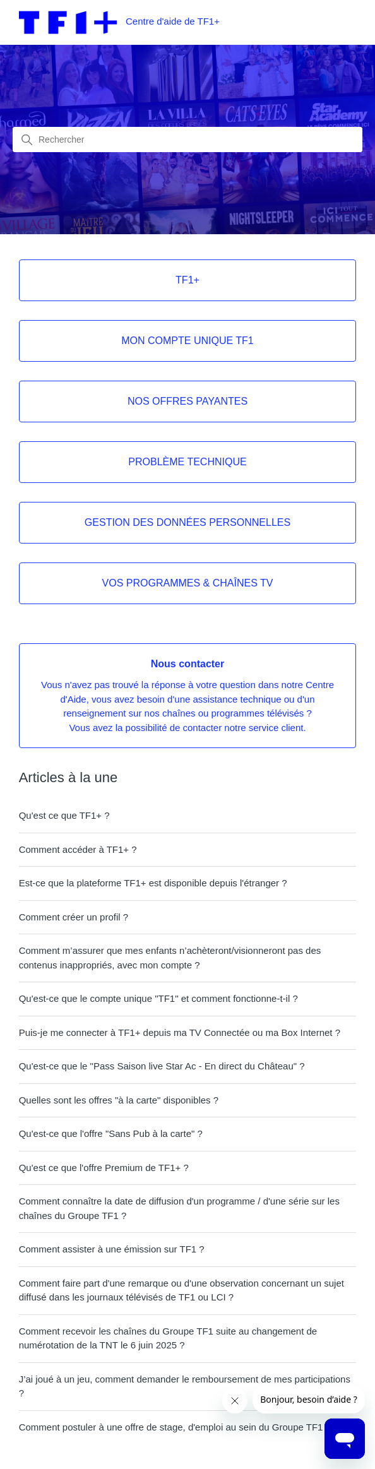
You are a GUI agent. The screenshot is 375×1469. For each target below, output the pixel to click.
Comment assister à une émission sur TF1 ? (112, 1249)
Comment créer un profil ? (73, 917)
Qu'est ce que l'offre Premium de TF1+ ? (104, 1167)
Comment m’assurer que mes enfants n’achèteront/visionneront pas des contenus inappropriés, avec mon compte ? (170, 957)
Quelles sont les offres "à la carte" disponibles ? (118, 1100)
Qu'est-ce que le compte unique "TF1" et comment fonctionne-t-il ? (158, 998)
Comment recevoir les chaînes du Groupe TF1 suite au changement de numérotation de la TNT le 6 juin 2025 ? (168, 1338)
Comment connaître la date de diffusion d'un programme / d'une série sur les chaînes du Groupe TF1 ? (179, 1208)
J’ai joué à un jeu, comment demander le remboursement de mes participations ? (184, 1386)
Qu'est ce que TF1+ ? (64, 815)
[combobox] (187, 139)
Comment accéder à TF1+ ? (78, 849)
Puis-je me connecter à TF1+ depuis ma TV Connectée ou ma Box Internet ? (179, 1032)
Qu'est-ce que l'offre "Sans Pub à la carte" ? (111, 1133)
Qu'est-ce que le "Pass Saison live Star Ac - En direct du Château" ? (162, 1066)
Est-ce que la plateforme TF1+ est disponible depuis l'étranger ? (153, 882)
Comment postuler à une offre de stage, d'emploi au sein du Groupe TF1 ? (175, 1427)
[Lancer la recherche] (27, 140)
